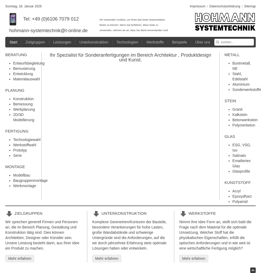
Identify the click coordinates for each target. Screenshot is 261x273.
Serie (17, 155)
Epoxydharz (242, 196)
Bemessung (23, 104)
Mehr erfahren (19, 258)
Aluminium (241, 84)
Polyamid (240, 201)
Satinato (239, 155)
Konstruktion (23, 99)
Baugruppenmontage (30, 180)
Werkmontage (24, 186)
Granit (238, 109)
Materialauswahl (26, 79)
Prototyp (20, 150)
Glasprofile (241, 171)
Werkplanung (24, 109)
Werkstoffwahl (24, 145)
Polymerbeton (244, 125)
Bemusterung (24, 68)
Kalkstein (240, 115)
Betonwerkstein (245, 120)
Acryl (237, 191)
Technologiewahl (27, 140)
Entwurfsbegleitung (29, 63)
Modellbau (21, 175)
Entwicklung (23, 74)
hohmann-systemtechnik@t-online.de (48, 30)
